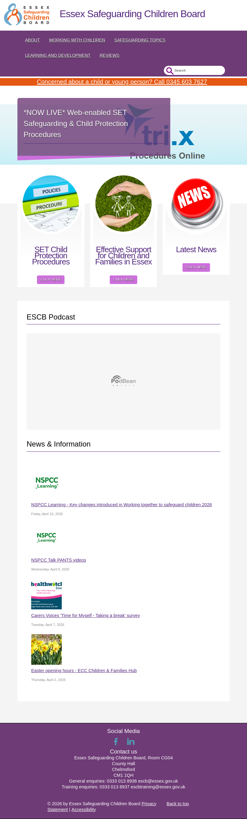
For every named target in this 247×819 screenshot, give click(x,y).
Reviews (110, 55)
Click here (51, 279)
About (32, 40)
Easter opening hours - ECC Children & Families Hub (84, 670)
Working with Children (77, 40)
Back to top (178, 803)
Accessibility (84, 809)
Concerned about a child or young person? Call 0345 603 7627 (122, 81)
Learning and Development (57, 55)
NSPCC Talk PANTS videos (58, 560)
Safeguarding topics (140, 40)
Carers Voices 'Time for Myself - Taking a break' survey (85, 615)
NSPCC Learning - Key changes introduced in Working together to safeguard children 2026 (121, 504)
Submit (169, 71)
